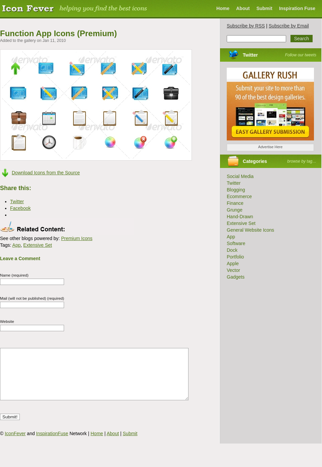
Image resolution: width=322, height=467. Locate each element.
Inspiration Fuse (297, 8)
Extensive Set (37, 245)
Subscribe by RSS (246, 25)
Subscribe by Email (289, 25)
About (243, 8)
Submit (264, 8)
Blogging (236, 189)
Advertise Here (270, 147)
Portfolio (235, 256)
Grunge (235, 210)
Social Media (240, 176)
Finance (235, 203)
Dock (232, 250)
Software (236, 243)
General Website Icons (250, 230)
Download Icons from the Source (46, 172)
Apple (233, 263)
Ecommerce (239, 196)
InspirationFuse (52, 443)
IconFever (15, 443)
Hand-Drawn (240, 216)
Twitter (250, 55)
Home (222, 8)
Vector (233, 270)
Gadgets (236, 277)
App (16, 245)
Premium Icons (76, 238)
